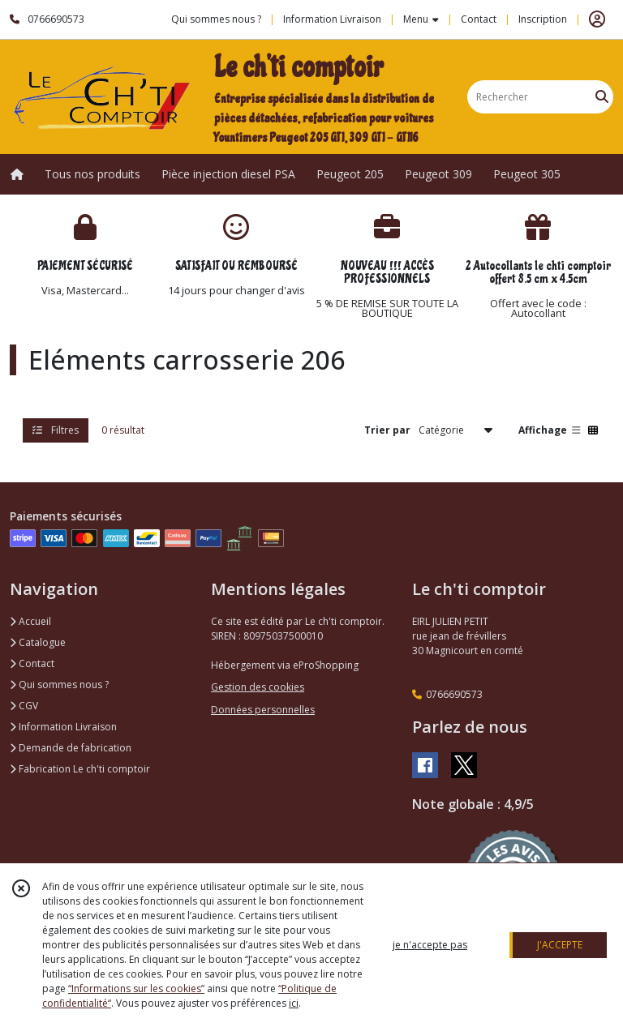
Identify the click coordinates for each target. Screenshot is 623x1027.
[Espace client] (597, 19)
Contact (478, 19)
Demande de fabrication (70, 748)
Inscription (542, 19)
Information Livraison (63, 727)
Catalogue (38, 642)
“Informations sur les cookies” (136, 988)
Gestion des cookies (257, 687)
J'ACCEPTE (559, 945)
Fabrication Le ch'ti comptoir (80, 769)
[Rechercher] (601, 97)
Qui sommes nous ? (59, 684)
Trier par (387, 430)
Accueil (30, 621)
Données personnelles (263, 710)
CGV (24, 705)
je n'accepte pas (430, 945)
